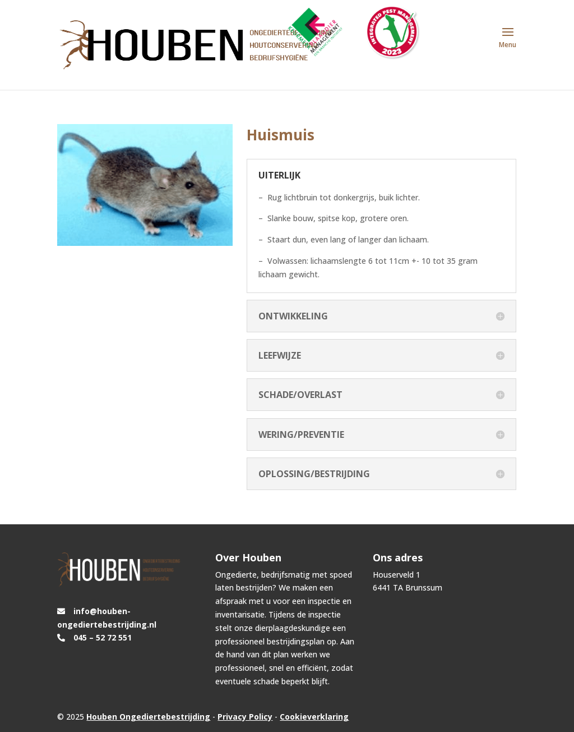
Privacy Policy (244, 716)
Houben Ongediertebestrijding (148, 716)
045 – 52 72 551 (102, 637)
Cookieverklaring (314, 716)
